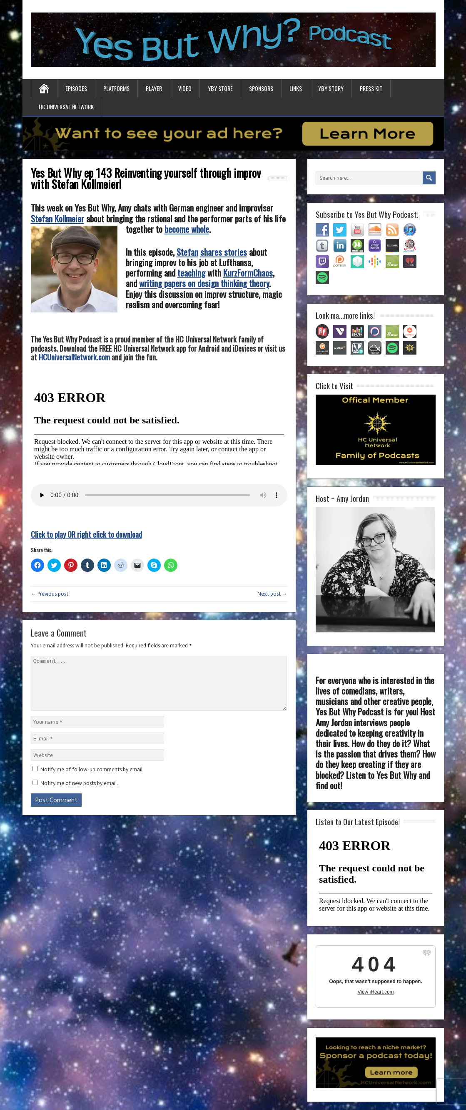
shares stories (223, 251)
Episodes (76, 88)
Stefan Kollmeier (57, 218)
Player (154, 88)
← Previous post (49, 594)
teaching (191, 272)
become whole (186, 228)
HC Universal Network (66, 106)
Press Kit (371, 88)
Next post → (272, 594)
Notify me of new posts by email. (79, 793)
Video (185, 88)
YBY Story (331, 88)
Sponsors (261, 88)
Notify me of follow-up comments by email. (92, 779)
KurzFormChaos (248, 272)
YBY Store (220, 88)
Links (295, 88)
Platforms (116, 88)
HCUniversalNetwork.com (74, 357)
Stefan (187, 251)
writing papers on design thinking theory (204, 283)
